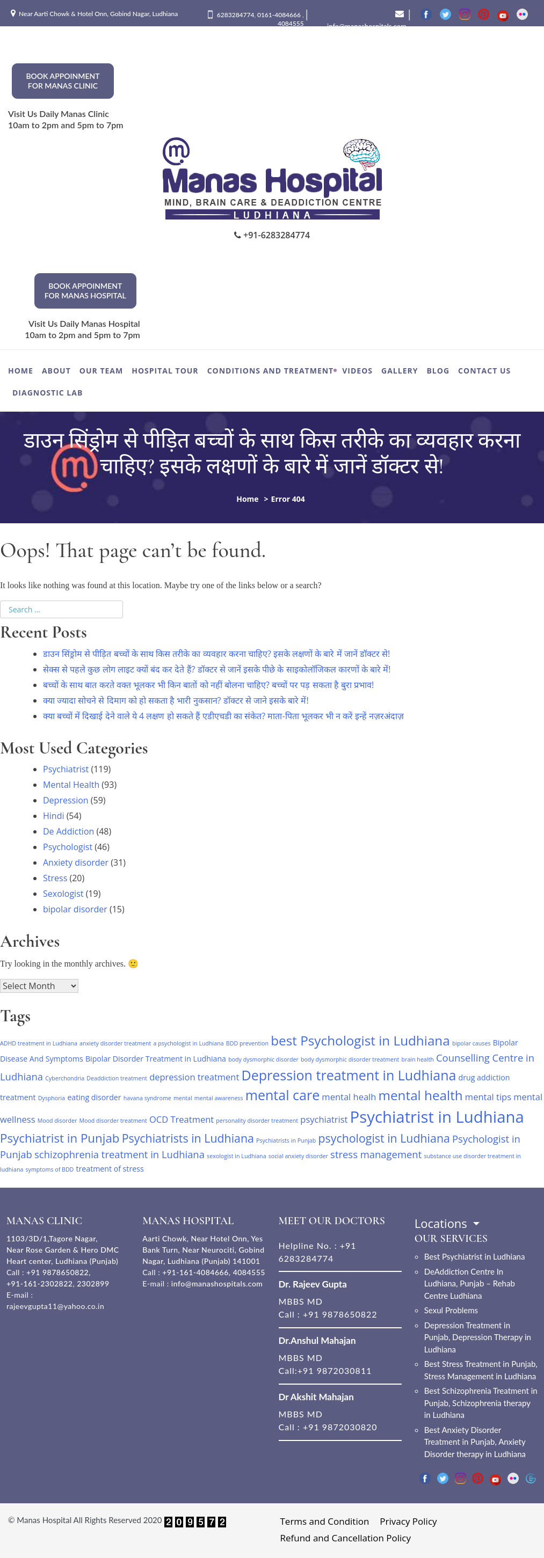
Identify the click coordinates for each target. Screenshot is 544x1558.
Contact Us (484, 370)
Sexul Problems (451, 1310)
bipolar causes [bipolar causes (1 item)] (471, 1043)
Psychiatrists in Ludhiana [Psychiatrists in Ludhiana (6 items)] (188, 1138)
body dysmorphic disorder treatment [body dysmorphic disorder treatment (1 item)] (350, 1059)
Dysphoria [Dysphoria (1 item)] (52, 1098)
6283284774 (236, 15)
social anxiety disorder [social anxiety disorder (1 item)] (298, 1156)
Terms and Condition (324, 1521)
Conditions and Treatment (270, 370)
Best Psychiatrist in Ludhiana (474, 1256)
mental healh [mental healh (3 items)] (349, 1097)
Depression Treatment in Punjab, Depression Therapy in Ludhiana (477, 1337)
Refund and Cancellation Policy (345, 1538)
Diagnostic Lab (47, 392)
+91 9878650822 (56, 1272)
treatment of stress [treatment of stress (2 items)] (110, 1169)
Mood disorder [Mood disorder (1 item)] (57, 1120)
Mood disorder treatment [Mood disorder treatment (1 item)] (113, 1120)
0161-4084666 (279, 15)
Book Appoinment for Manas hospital (85, 290)
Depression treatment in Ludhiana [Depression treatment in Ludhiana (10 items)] (348, 1075)
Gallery (399, 370)
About (56, 370)
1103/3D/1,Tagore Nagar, (52, 1238)
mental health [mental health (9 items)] (421, 1095)
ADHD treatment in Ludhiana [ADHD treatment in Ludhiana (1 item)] (38, 1043)
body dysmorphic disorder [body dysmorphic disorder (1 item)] (263, 1059)
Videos (357, 370)
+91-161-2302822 (39, 1283)
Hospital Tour (165, 370)
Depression (66, 800)
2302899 (93, 1283)
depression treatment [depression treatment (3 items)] (194, 1077)
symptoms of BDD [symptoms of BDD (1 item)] (50, 1169)
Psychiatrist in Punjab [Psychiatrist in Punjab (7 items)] (59, 1138)
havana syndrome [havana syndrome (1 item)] (147, 1098)
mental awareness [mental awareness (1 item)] (218, 1098)
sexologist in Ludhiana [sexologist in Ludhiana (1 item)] (236, 1156)
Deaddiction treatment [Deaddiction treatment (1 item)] (116, 1078)
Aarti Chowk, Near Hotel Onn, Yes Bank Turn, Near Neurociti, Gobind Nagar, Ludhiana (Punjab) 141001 (203, 1250)
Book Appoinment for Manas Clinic (62, 80)
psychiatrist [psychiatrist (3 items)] (323, 1119)
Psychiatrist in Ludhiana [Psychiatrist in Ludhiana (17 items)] (437, 1117)
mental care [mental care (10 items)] (282, 1095)
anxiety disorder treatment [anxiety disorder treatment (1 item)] (115, 1043)
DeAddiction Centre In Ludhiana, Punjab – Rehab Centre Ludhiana (469, 1283)
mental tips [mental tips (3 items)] (488, 1097)
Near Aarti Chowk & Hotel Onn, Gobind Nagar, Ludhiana (98, 14)
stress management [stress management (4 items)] (376, 1154)
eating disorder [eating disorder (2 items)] (94, 1097)
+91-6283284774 (272, 235)
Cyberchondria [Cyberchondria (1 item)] (64, 1078)
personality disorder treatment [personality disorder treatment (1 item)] (257, 1120)
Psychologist (67, 847)
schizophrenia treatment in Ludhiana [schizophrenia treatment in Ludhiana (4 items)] (119, 1154)
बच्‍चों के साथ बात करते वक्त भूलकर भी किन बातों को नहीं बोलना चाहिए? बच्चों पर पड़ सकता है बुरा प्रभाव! (208, 685)
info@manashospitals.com (217, 1283)
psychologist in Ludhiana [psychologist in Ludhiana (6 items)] (383, 1138)
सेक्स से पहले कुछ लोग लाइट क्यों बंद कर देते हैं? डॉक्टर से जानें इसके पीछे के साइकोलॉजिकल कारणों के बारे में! (216, 669)
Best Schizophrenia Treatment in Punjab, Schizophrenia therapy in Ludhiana (481, 1403)
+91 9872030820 (340, 1427)
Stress (55, 878)
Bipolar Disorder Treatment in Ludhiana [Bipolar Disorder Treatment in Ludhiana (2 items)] (155, 1059)
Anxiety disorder (75, 862)
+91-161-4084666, (196, 1272)
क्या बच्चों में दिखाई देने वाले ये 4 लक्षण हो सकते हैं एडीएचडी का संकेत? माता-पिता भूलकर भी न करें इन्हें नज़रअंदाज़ (223, 716)
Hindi (53, 816)
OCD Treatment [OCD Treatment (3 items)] (181, 1119)
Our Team (101, 370)
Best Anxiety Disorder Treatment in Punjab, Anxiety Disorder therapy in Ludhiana (475, 1442)
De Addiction (68, 831)
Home (20, 370)
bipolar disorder (75, 909)
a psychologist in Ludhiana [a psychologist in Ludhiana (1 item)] (189, 1043)
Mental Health (71, 785)
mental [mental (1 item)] (182, 1098)
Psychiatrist (66, 769)
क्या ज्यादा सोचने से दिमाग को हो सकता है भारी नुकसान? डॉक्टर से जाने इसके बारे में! (176, 700)
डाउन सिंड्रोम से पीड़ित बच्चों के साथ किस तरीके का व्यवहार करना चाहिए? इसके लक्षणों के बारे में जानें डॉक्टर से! (216, 654)
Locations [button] (442, 1223)
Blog (437, 370)
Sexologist (63, 893)
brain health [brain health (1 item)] (418, 1059)
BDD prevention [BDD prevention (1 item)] (247, 1043)
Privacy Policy (408, 1521)
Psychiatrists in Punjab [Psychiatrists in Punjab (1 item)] (286, 1140)
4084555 (291, 23)
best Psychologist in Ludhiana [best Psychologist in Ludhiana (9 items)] (360, 1040)
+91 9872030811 (335, 1370)
